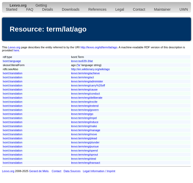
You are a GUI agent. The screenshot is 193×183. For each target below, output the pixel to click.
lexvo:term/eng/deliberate (86, 97)
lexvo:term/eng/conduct (85, 93)
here (16, 50)
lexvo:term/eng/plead (84, 138)
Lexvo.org (14, 47)
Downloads (70, 9)
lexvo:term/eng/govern (85, 109)
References (97, 9)
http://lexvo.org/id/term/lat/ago (98, 47)
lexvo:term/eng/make (84, 126)
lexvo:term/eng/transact (85, 162)
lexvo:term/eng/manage (85, 130)
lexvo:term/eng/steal (83, 158)
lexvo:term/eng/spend (84, 150)
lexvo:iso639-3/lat (82, 61)
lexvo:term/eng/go (82, 113)
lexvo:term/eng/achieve (85, 73)
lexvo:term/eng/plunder (85, 142)
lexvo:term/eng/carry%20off (88, 85)
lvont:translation (12, 73)
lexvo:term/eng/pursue (85, 146)
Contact (139, 9)
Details (47, 9)
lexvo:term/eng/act (82, 77)
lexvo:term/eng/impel (84, 117)
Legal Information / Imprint (99, 171)
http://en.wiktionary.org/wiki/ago (90, 69)
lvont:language (12, 61)
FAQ (29, 9)
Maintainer (162, 9)
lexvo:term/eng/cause (84, 89)
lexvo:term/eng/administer (87, 81)
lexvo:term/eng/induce (84, 122)
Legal (119, 9)
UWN (184, 9)
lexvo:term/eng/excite (84, 101)
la (79, 65)
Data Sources (72, 171)
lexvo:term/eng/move (84, 134)
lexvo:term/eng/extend (84, 105)
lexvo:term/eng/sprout (84, 154)
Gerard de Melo (38, 171)
